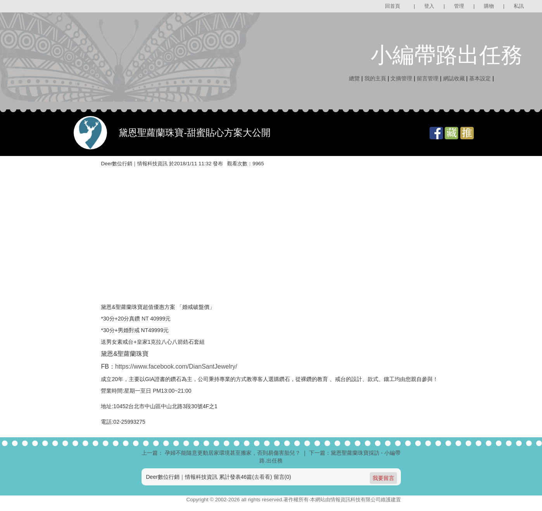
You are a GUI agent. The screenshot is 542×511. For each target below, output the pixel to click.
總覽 (354, 78)
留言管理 (427, 78)
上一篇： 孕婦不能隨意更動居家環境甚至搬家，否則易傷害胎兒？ (221, 453)
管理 (459, 6)
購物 (489, 6)
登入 (429, 6)
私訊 (519, 6)
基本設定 (480, 78)
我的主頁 (375, 78)
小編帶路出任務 (447, 55)
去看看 (262, 477)
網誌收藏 (454, 78)
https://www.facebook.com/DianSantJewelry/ (176, 366)
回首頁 (392, 6)
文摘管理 (401, 78)
